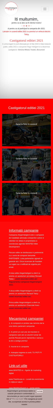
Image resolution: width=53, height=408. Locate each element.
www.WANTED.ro (16, 370)
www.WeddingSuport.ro (18, 388)
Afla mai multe (17, 399)
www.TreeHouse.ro (16, 379)
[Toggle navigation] (45, 9)
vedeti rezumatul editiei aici (26, 279)
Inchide (40, 391)
